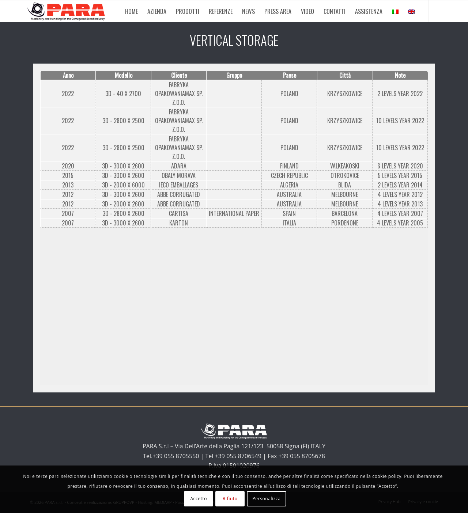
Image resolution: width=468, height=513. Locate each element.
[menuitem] (131, 11)
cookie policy (386, 476)
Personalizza (266, 498)
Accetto (198, 498)
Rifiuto (230, 498)
